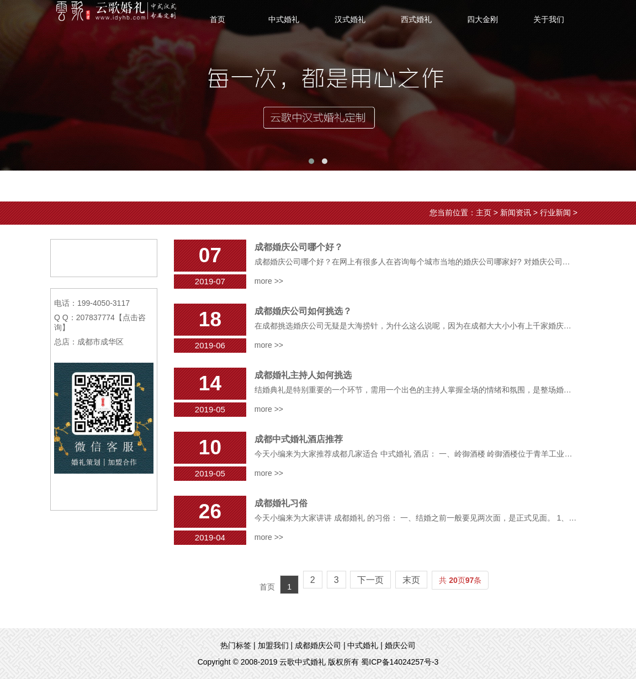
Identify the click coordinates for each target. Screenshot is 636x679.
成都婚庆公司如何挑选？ (303, 311)
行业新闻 (555, 212)
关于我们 (548, 19)
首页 (217, 19)
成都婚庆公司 (318, 645)
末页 (411, 580)
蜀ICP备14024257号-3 (399, 661)
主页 (483, 212)
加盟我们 (273, 645)
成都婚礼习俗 (281, 503)
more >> (269, 281)
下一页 (370, 580)
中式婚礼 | (365, 645)
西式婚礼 (416, 19)
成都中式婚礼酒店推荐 (299, 439)
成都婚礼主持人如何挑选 (303, 375)
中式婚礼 (283, 19)
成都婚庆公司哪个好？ (299, 247)
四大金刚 (482, 19)
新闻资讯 (515, 212)
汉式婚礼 (350, 19)
